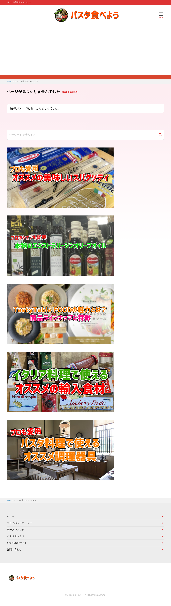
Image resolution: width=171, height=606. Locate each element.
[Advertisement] (85, 50)
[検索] (160, 135)
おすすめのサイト (17, 544)
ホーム (11, 515)
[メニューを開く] (161, 15)
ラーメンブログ (16, 529)
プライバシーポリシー (20, 522)
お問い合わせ (15, 551)
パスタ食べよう (16, 537)
